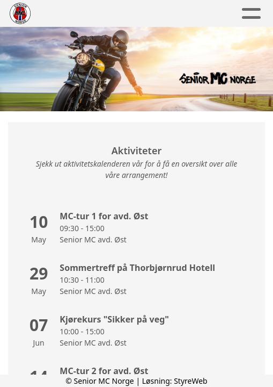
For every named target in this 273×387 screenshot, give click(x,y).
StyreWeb (191, 381)
